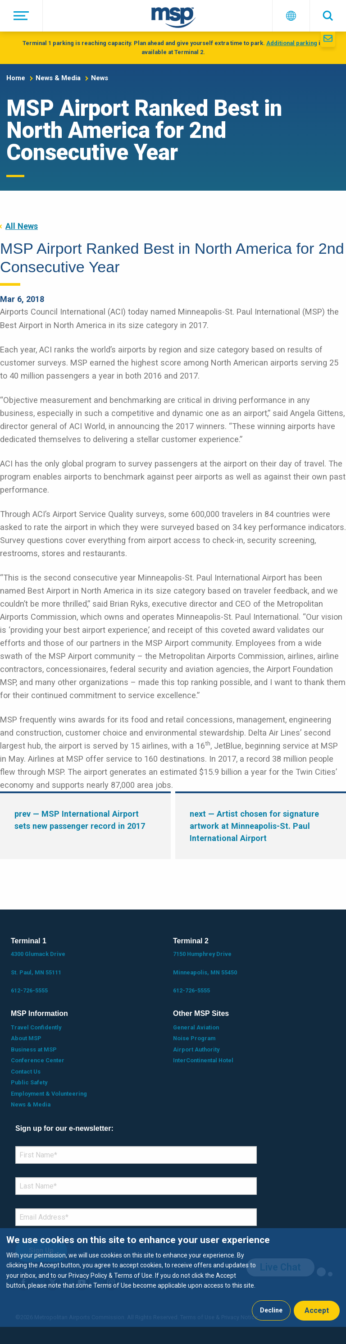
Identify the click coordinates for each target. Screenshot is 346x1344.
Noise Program (194, 1038)
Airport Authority (196, 1049)
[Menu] (21, 16)
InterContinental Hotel (203, 1060)
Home (15, 78)
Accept (317, 1310)
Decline (271, 1310)
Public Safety (29, 1082)
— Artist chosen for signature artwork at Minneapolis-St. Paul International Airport (254, 826)
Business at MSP (34, 1049)
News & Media (58, 78)
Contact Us (26, 1071)
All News (21, 226)
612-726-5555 (29, 990)
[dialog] (173, 1277)
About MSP (26, 1038)
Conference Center (37, 1060)
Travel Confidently (36, 1027)
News (99, 78)
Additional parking (291, 43)
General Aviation (196, 1027)
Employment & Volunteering (49, 1093)
